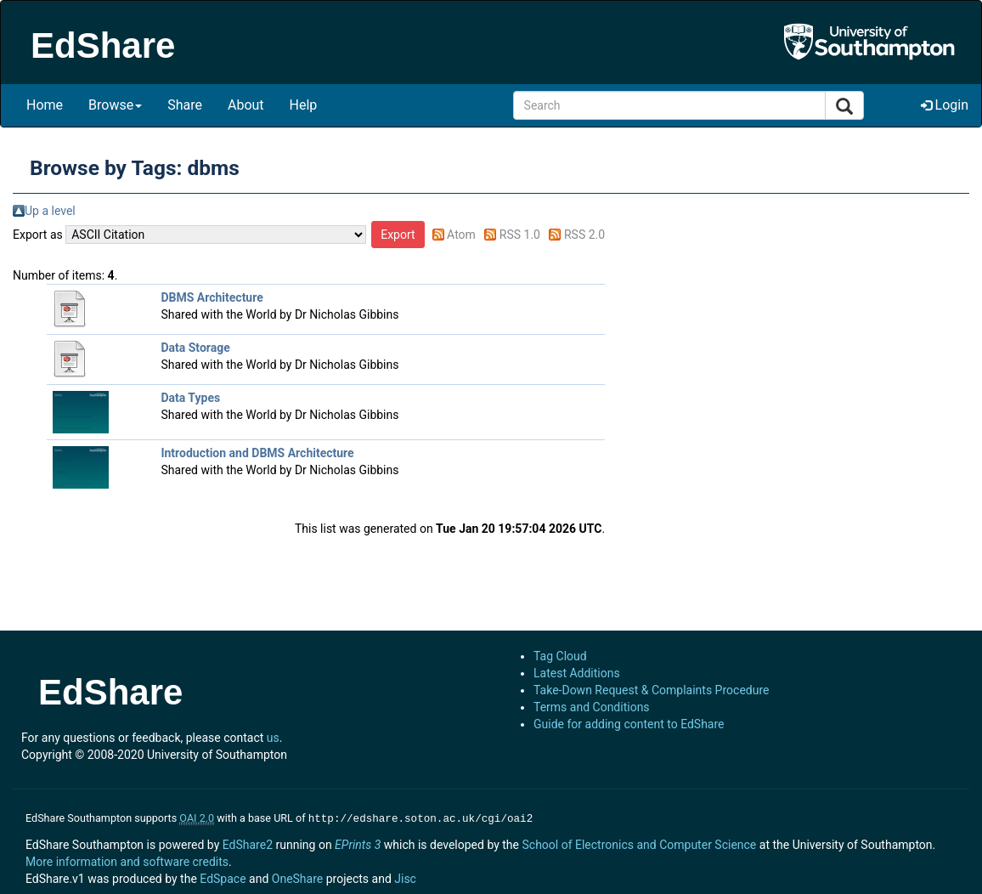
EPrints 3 (358, 843)
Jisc (405, 877)
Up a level (50, 211)
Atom (461, 234)
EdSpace (223, 877)
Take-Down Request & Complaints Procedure (651, 690)
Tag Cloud (560, 656)
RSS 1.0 (519, 234)
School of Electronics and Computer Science (639, 843)
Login (944, 105)
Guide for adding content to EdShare (629, 724)
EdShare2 (248, 843)
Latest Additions (576, 673)
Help (304, 105)
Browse (115, 105)
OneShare (297, 877)
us (273, 737)
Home (44, 105)
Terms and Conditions (591, 707)
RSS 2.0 (584, 234)
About (246, 105)
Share (184, 105)
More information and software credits (127, 860)
